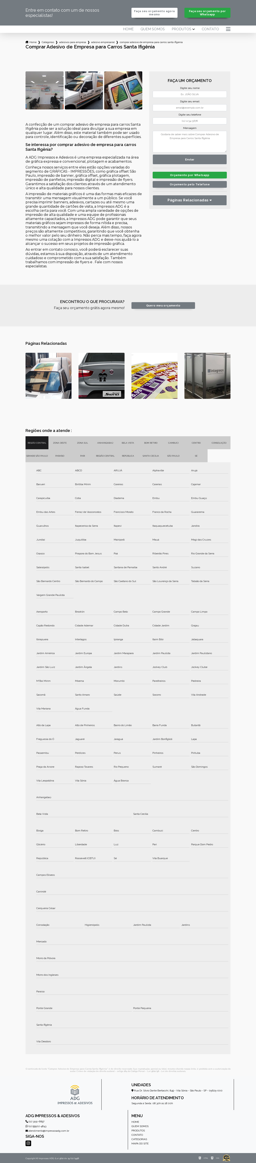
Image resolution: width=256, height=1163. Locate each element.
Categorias (48, 42)
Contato (210, 29)
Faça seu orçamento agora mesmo (154, 13)
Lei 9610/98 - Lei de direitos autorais (166, 1071)
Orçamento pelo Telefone (190, 184)
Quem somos (153, 29)
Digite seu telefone (190, 114)
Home (128, 29)
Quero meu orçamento (163, 305)
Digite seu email (189, 101)
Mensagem (190, 128)
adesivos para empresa (72, 42)
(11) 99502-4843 (36, 1126)
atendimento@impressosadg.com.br (47, 1130)
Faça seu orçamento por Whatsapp (207, 13)
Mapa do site (140, 1143)
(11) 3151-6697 (35, 1121)
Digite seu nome (190, 88)
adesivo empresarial (103, 42)
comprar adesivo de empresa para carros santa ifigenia (151, 42)
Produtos (181, 29)
